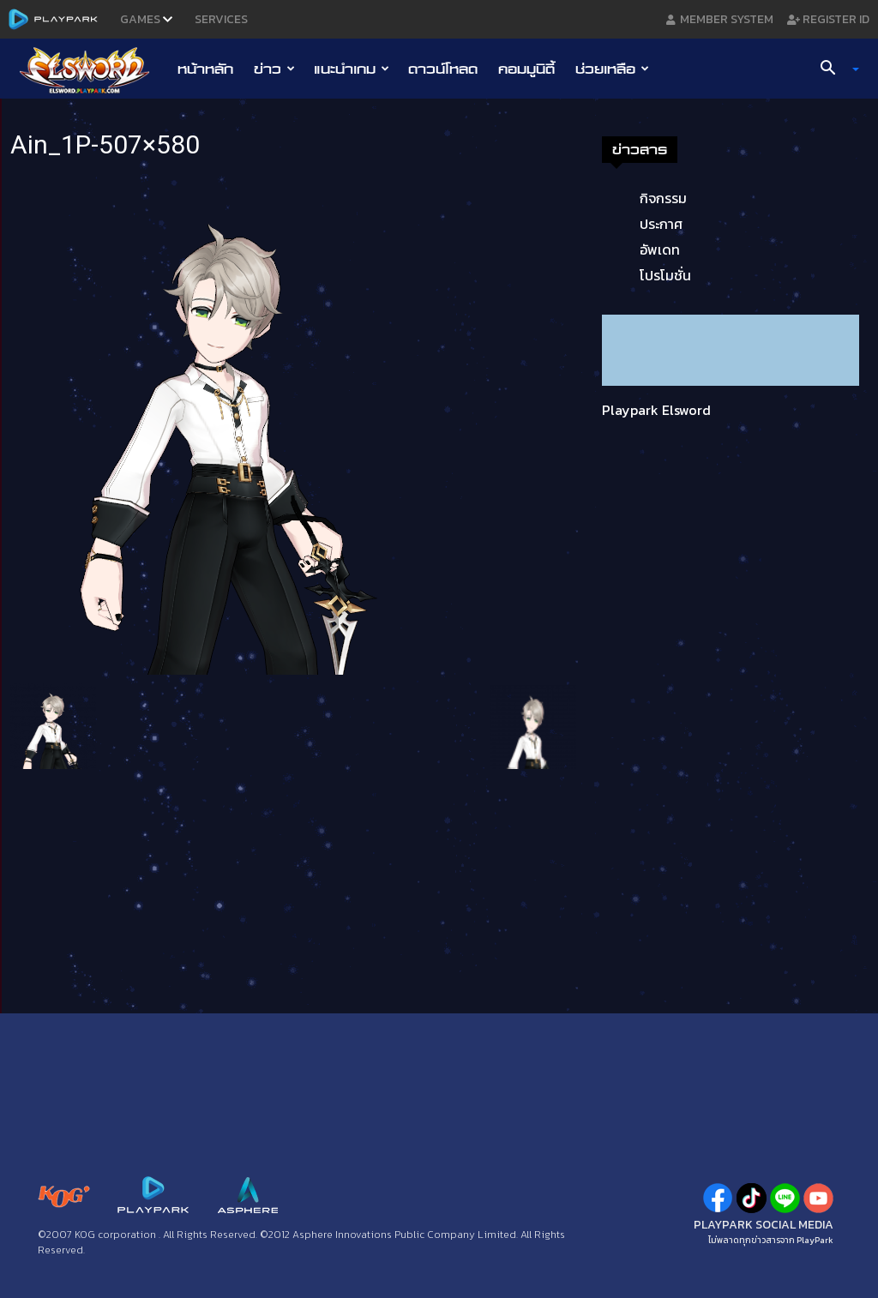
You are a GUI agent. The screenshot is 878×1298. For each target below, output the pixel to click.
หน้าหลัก (205, 68)
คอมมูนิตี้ (526, 68)
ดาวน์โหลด (443, 68)
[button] (833, 69)
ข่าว (274, 68)
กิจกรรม (663, 198)
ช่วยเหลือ (612, 68)
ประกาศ (661, 223)
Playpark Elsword (656, 410)
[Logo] (93, 69)
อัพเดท (660, 249)
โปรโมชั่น (665, 275)
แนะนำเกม (351, 68)
